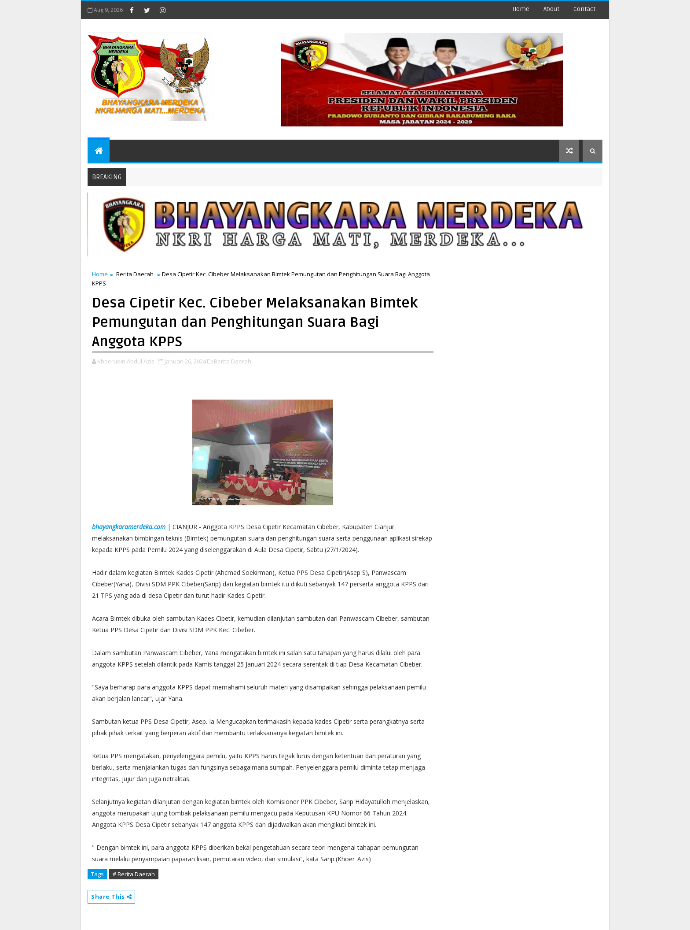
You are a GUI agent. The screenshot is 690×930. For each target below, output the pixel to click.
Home (520, 9)
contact (584, 9)
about (551, 9)
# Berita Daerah (134, 874)
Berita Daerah (135, 274)
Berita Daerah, (233, 361)
